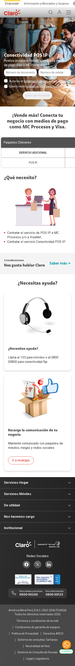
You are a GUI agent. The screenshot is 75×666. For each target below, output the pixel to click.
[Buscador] (50, 12)
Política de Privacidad (25, 633)
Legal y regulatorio (37, 658)
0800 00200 (28, 594)
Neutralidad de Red (38, 646)
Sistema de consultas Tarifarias (38, 639)
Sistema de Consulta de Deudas (37, 652)
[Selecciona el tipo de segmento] (12, 3)
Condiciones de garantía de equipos (37, 627)
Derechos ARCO (53, 633)
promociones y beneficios (43, 86)
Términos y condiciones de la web (37, 620)
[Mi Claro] (59, 12)
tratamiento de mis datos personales (47, 81)
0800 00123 (54, 594)
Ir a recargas (21, 460)
